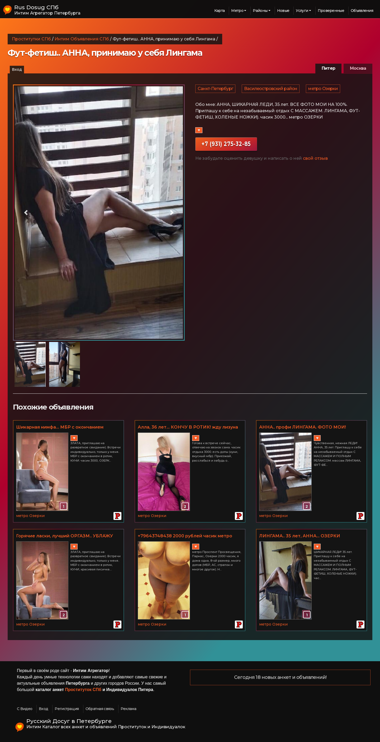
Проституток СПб (83, 689)
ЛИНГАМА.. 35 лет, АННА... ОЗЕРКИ (299, 535)
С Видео (24, 708)
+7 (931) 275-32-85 (226, 147)
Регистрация (67, 708)
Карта (219, 10)
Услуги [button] (302, 10)
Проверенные (331, 10)
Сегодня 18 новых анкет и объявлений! (280, 677)
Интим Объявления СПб (82, 38)
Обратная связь (100, 708)
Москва (358, 68)
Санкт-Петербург (215, 90)
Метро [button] (237, 10)
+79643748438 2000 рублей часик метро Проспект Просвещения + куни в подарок (186, 536)
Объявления (362, 10)
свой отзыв (315, 161)
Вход (17, 69)
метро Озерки (324, 90)
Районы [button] (260, 10)
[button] (26, 212)
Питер (328, 68)
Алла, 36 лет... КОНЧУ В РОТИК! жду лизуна (188, 427)
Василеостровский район (271, 90)
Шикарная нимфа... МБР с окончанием (59, 427)
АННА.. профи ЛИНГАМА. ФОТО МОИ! (302, 427)
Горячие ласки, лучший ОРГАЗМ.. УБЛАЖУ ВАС (64, 536)
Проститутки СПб (31, 38)
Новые (283, 10)
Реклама (128, 708)
